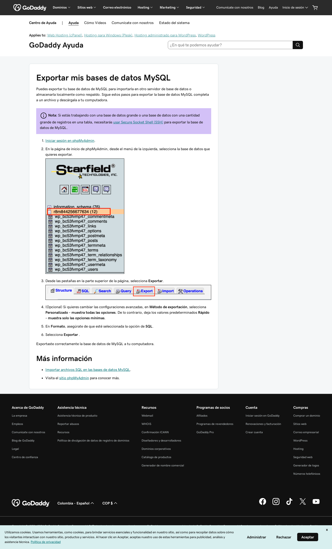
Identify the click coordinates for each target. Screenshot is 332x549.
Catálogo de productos (156, 457)
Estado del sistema (174, 22)
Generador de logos (306, 465)
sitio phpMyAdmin (74, 378)
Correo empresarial (306, 432)
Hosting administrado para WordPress (165, 35)
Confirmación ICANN (155, 432)
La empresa (19, 415)
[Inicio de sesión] (296, 7)
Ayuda (73, 22)
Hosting (298, 448)
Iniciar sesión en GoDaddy (262, 415)
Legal (15, 448)
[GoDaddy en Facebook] (262, 504)
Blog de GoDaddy (23, 440)
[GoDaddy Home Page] (31, 503)
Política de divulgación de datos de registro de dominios (93, 440)
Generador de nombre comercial (163, 465)
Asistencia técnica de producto (77, 415)
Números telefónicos (306, 473)
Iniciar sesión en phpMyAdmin (69, 140)
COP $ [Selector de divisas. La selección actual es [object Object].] (110, 503)
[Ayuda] (273, 7)
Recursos (63, 432)
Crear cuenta (254, 432)
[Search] (298, 45)
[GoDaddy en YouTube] (316, 504)
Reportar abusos (68, 423)
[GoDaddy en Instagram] (276, 504)
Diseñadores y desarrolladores (161, 440)
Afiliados (202, 415)
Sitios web (299, 423)
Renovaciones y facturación (263, 423)
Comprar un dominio (306, 415)
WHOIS (146, 423)
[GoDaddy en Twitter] (303, 504)
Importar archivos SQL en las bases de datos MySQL (87, 369)
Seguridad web (302, 457)
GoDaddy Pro (205, 432)
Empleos (17, 423)
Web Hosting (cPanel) (64, 35)
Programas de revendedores (214, 423)
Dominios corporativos (156, 448)
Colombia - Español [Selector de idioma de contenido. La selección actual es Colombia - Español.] (76, 503)
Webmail (147, 415)
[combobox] (230, 45)
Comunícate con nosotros (133, 22)
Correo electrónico (117, 7)
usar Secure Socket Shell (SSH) (138, 122)
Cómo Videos (95, 22)
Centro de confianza (25, 457)
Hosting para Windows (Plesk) (108, 35)
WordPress (206, 35)
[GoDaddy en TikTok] (289, 504)
